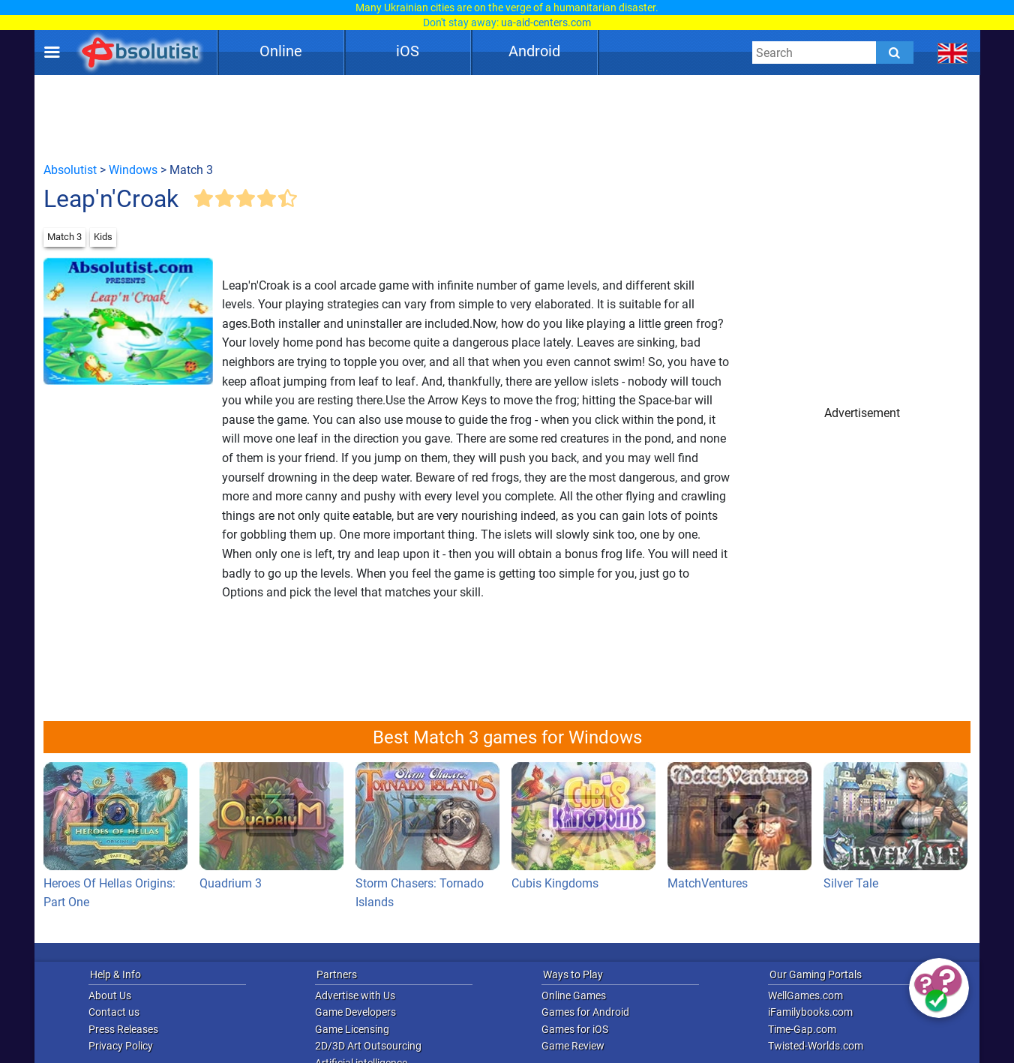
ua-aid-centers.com (546, 23)
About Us (109, 995)
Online (281, 51)
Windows (133, 170)
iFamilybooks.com (810, 1012)
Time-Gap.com (802, 1029)
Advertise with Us (355, 995)
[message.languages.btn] (953, 52)
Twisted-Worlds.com (815, 1046)
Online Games (574, 995)
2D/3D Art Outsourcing (368, 1046)
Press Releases (123, 1029)
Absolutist (70, 170)
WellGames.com (805, 995)
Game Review (573, 1046)
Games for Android (585, 1012)
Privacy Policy (120, 1046)
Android (534, 51)
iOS (407, 51)
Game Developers (355, 1012)
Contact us (114, 1012)
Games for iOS (575, 1029)
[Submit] (895, 52)
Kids (103, 236)
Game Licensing (352, 1029)
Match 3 (64, 236)
